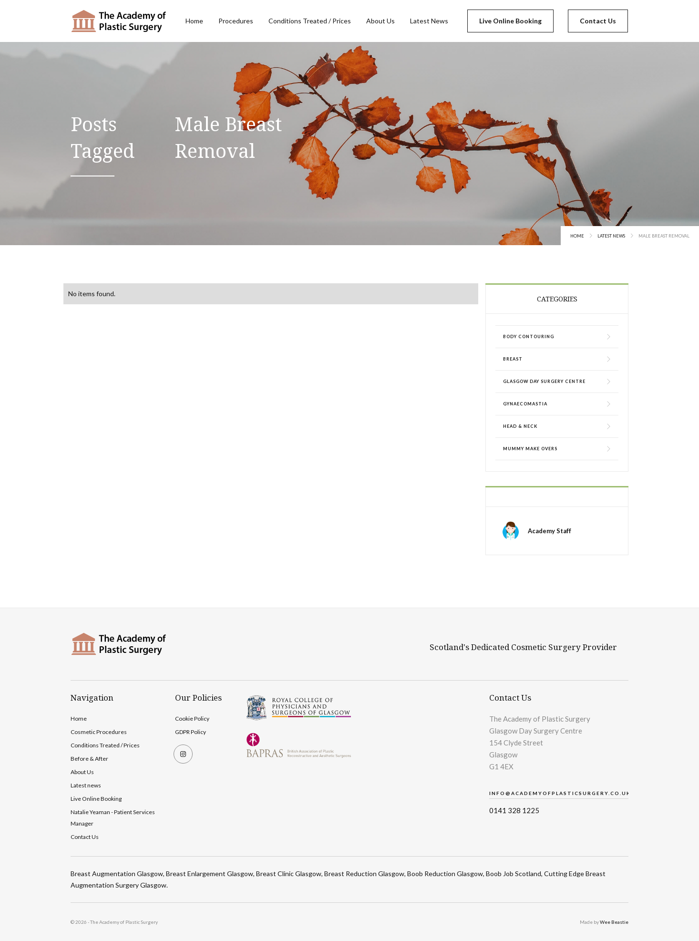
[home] (118, 21)
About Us (380, 21)
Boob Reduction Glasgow (445, 873)
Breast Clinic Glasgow (288, 873)
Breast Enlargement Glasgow (209, 873)
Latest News (429, 21)
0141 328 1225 (514, 810)
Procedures (235, 21)
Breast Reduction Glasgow (364, 873)
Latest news (86, 785)
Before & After (89, 758)
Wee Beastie (614, 922)
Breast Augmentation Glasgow (117, 873)
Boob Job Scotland (513, 873)
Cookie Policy (192, 718)
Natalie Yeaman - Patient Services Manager (113, 817)
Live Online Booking (510, 21)
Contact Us (598, 21)
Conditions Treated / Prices (309, 21)
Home (194, 21)
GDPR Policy (190, 731)
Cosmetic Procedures (99, 731)
